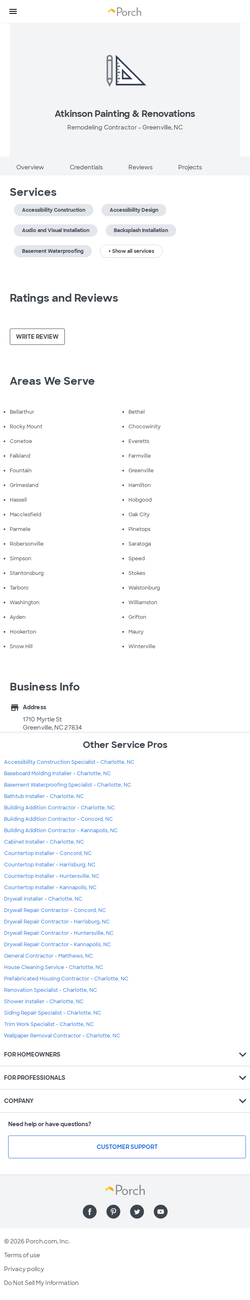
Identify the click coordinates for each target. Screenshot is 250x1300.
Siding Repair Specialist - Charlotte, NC (52, 1013)
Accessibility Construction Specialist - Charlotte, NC (69, 762)
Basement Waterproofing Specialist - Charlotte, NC (67, 785)
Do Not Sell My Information (41, 1283)
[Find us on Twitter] (137, 1212)
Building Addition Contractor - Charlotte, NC (59, 808)
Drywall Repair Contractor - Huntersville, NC (59, 933)
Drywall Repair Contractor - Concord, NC (55, 910)
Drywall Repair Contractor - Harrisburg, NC (57, 922)
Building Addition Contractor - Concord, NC (58, 819)
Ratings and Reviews (64, 298)
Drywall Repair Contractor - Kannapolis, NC (57, 944)
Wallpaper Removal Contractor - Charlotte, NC (62, 1036)
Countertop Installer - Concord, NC (48, 853)
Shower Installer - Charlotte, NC (44, 1001)
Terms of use (22, 1255)
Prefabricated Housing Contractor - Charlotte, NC (66, 979)
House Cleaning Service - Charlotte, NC (53, 967)
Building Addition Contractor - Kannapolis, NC (61, 830)
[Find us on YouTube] (161, 1212)
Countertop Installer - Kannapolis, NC (50, 887)
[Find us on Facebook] (90, 1212)
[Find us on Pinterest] (113, 1212)
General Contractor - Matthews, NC (48, 956)
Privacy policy (24, 1269)
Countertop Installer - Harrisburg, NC (49, 865)
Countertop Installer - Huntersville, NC (52, 876)
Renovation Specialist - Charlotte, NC (50, 990)
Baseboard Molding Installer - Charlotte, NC (57, 773)
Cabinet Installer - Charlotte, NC (44, 842)
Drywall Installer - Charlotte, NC (43, 899)
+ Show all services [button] (131, 251)
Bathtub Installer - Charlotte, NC (44, 796)
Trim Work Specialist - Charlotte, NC (49, 1024)
